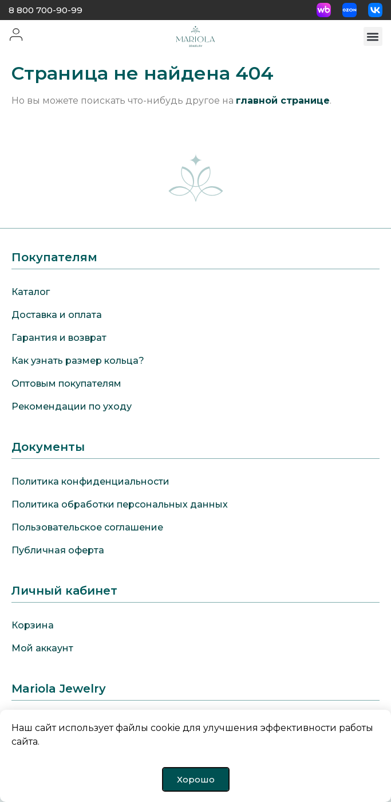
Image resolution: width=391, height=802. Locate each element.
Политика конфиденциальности (90, 481)
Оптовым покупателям (66, 383)
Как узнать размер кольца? (77, 360)
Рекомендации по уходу (71, 406)
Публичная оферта (57, 550)
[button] (373, 36)
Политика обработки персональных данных (119, 504)
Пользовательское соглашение (87, 527)
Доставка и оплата (56, 314)
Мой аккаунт (42, 648)
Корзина (32, 625)
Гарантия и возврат (58, 337)
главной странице (283, 100)
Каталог (30, 291)
